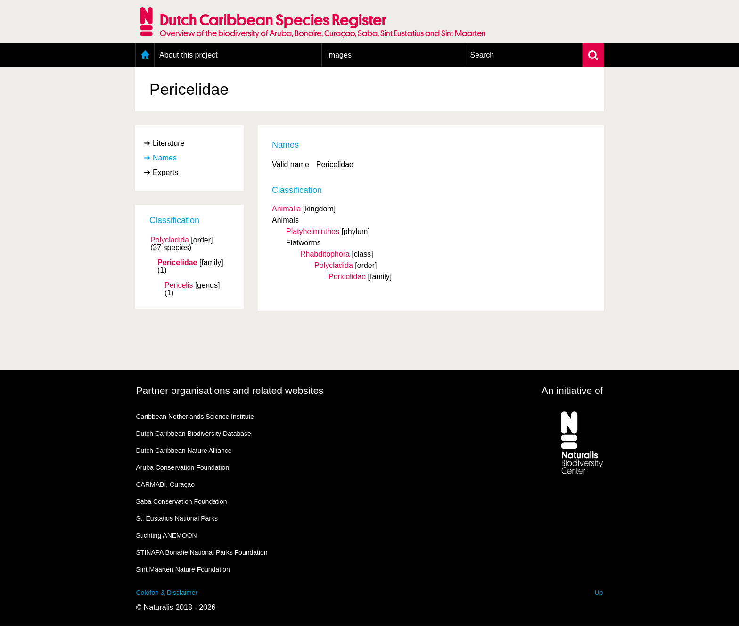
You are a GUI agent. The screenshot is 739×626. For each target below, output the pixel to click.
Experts (165, 172)
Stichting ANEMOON (166, 535)
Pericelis (178, 285)
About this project (188, 55)
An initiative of (572, 390)
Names (165, 158)
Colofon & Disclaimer (167, 592)
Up (599, 592)
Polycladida (169, 240)
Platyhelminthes (312, 231)
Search (482, 55)
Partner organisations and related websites (230, 390)
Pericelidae (177, 263)
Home (145, 55)
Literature (169, 143)
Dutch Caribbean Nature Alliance (184, 450)
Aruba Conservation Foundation (183, 467)
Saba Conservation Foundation (181, 501)
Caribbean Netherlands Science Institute (195, 416)
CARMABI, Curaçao (165, 484)
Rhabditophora (325, 254)
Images (339, 55)
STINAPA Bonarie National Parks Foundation (202, 552)
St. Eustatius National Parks (177, 518)
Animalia (286, 209)
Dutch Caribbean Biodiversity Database (193, 433)
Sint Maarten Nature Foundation (183, 569)
